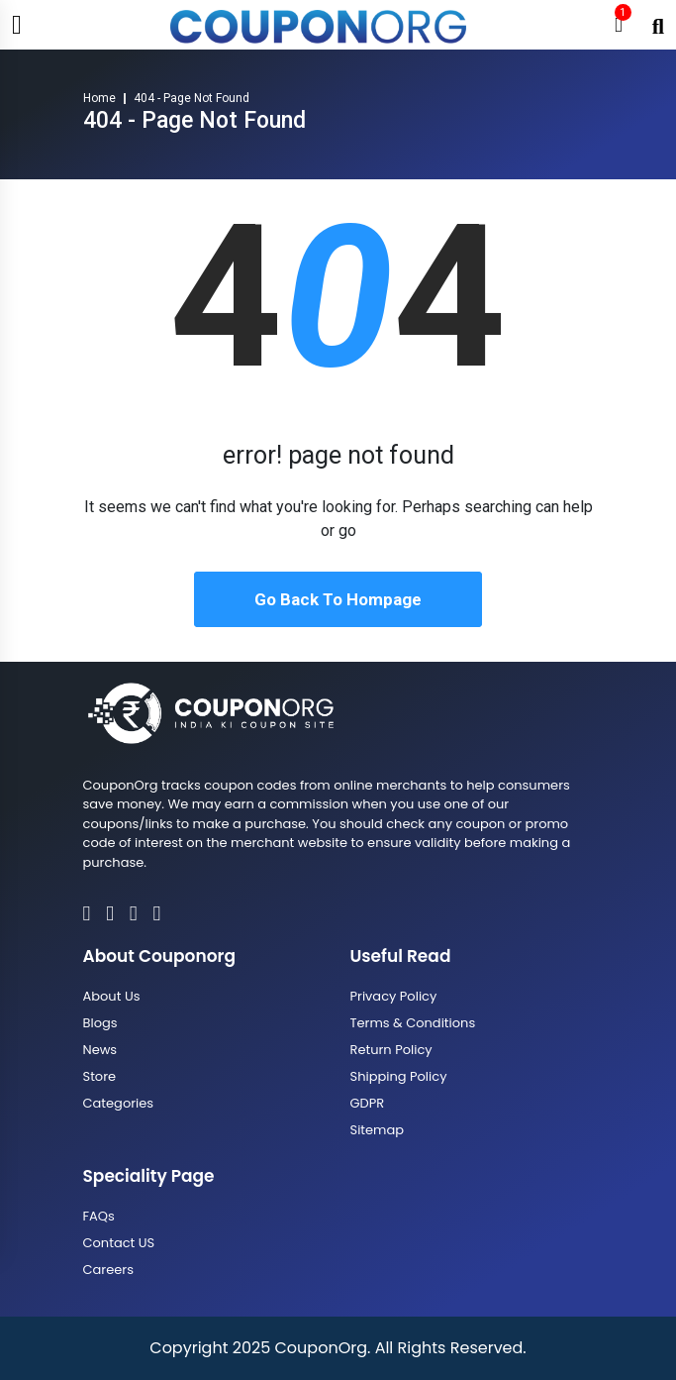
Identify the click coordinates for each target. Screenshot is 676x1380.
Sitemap (377, 1129)
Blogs (100, 1022)
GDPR (367, 1103)
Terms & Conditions (413, 1022)
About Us (112, 996)
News (100, 1049)
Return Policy (391, 1049)
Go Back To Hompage (338, 599)
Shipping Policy (398, 1076)
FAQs (99, 1216)
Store (100, 1076)
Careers (108, 1269)
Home (99, 98)
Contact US (119, 1242)
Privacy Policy (393, 996)
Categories (118, 1103)
